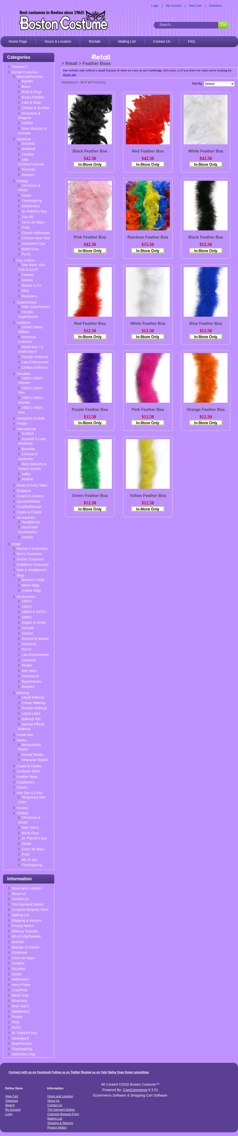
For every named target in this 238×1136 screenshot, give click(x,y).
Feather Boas (27, 777)
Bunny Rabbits (33, 97)
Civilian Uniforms (35, 367)
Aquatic (27, 81)
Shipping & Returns (27, 920)
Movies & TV (31, 285)
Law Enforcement (35, 362)
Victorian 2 (20, 67)
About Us (19, 894)
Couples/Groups (29, 507)
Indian (26, 474)
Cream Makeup (33, 703)
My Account (173, 5)
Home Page (18, 41)
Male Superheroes (36, 307)
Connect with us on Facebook (30, 1072)
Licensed (28, 660)
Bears (26, 87)
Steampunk (30, 676)
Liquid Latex (31, 713)
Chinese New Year (36, 238)
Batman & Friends (25, 947)
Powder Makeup (34, 708)
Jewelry (27, 537)
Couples (18, 963)
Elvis (25, 291)
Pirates (22, 424)
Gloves (22, 787)
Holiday (22, 181)
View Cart (195, 5)
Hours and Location (27, 888)
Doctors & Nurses (35, 639)
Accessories (26, 518)
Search (10, 1105)
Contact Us (161, 41)
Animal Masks (32, 755)
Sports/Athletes (28, 501)
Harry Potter (21, 985)
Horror (26, 649)
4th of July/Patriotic (26, 936)
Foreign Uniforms (35, 357)
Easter (26, 195)
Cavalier (28, 154)
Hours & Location (58, 41)
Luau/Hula (20, 990)
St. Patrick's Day (34, 211)
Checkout (215, 5)
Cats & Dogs (31, 102)
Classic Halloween (36, 233)
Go (223, 24)
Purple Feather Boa (90, 409)
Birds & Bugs (32, 92)
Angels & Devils (34, 622)
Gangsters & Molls (31, 418)
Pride (26, 227)
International (26, 429)
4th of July (29, 860)
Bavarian (28, 449)
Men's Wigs (30, 585)
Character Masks (35, 760)
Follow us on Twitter (66, 1072)
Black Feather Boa (90, 151)
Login (154, 5)
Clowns (27, 633)
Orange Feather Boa (206, 409)
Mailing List (127, 41)
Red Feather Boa (147, 151)
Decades (23, 374)
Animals (28, 628)
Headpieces (31, 522)
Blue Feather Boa (205, 323)
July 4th (27, 217)
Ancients (28, 144)
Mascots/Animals (30, 77)
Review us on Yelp (94, 1072)
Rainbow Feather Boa (147, 237)
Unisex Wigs (31, 590)
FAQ (191, 41)
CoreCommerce (135, 1090)
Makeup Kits (31, 719)
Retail (16, 544)
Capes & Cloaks (29, 512)
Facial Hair (25, 735)
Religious (24, 491)
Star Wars (29, 671)
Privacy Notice (23, 926)
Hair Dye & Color (30, 793)
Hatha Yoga (116, 1072)
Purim (26, 254)
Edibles (27, 123)
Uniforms (23, 323)
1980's (27, 617)
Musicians (29, 296)
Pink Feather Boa (90, 237)
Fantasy (28, 275)
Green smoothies (137, 1072)
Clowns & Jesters (30, 496)
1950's (27, 607)
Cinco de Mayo (33, 222)
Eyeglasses (25, 782)
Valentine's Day (33, 244)
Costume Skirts (28, 771)
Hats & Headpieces (31, 570)
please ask (69, 74)
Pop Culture (26, 260)
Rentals (94, 41)
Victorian (28, 169)
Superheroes (26, 302)
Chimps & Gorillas (35, 108)
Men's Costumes (29, 554)
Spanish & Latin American (32, 441)
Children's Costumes (33, 565)
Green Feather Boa (90, 495)
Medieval (28, 149)
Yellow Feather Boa (148, 495)
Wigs (20, 575)
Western (28, 175)
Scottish (28, 433)
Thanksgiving (32, 201)
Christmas (19, 952)
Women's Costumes (32, 549)
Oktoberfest (30, 206)
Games (27, 280)
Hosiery (22, 808)
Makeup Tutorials (25, 931)
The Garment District (28, 904)
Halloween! (20, 979)
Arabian (27, 479)
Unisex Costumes (30, 559)
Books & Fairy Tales (32, 485)
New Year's (30, 827)
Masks (22, 740)
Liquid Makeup (33, 697)
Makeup (23, 693)
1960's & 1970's (34, 612)
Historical (24, 139)
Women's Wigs (33, 580)
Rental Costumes (25, 72)
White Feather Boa (205, 151)
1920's (27, 601)
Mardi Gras (30, 249)
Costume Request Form (30, 910)
